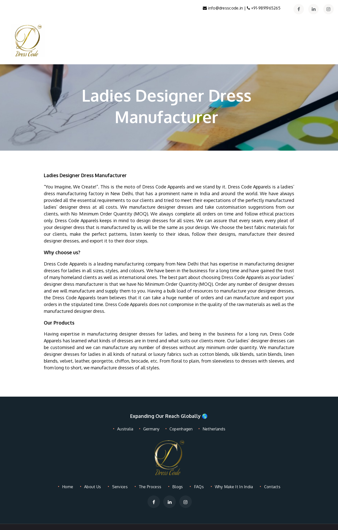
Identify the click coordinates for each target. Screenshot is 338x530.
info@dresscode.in (227, 8)
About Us (92, 486)
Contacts (270, 486)
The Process (148, 486)
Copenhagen (180, 428)
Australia (126, 428)
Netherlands (212, 428)
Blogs (176, 486)
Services (119, 486)
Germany (151, 428)
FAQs (196, 486)
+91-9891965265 (265, 8)
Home (68, 486)
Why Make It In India (232, 486)
